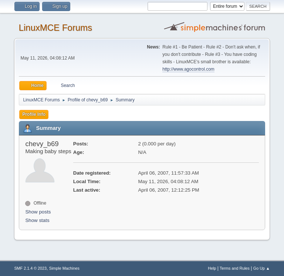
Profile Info (33, 114)
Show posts (38, 212)
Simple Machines (64, 268)
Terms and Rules (235, 268)
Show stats (37, 220)
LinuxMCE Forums (55, 28)
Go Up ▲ (261, 268)
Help (212, 268)
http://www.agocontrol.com (188, 69)
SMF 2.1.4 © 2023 (30, 268)
